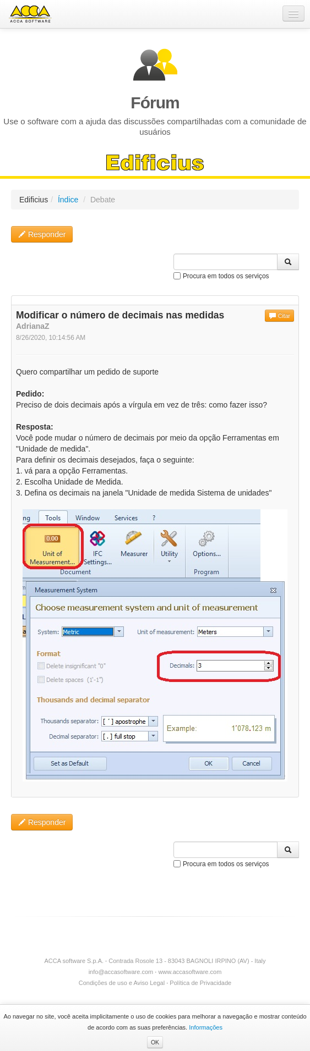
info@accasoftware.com (121, 972)
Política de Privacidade (200, 983)
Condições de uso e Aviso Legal (122, 983)
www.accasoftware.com (189, 972)
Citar (279, 316)
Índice (68, 199)
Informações (205, 1027)
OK (155, 1042)
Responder (42, 234)
